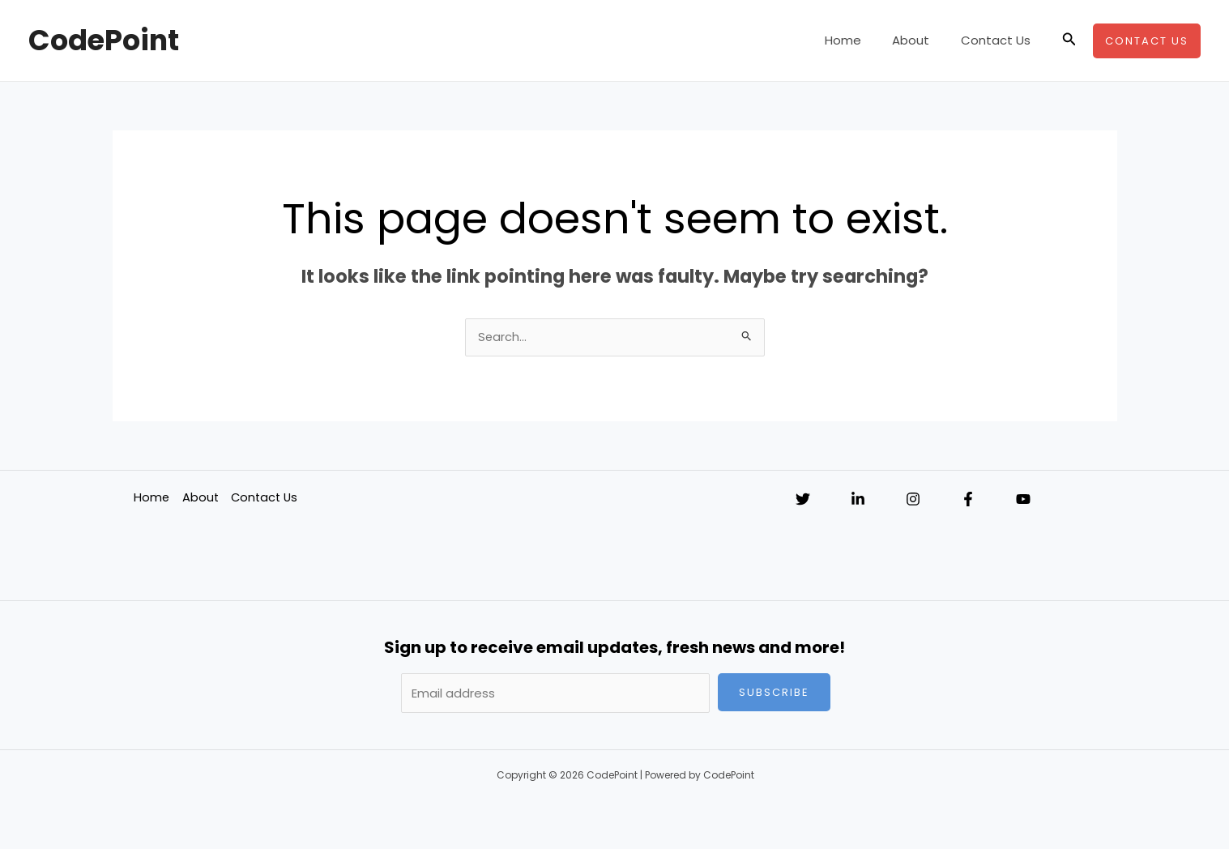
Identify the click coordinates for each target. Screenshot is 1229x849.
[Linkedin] (858, 500)
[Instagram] (913, 500)
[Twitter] (803, 500)
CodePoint (103, 40)
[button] (1069, 40)
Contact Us (999, 40)
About (921, 40)
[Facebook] (968, 500)
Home (860, 40)
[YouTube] (1023, 500)
